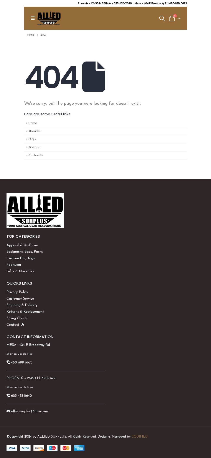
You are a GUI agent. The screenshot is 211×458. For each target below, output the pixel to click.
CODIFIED (140, 436)
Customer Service (20, 298)
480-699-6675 (21, 362)
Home (32, 123)
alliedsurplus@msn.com (29, 411)
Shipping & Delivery (22, 305)
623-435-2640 (21, 396)
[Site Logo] (49, 18)
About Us (34, 131)
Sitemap (34, 147)
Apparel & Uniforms (22, 245)
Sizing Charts (17, 318)
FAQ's (32, 139)
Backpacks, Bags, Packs (25, 252)
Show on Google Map (20, 354)
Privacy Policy (17, 292)
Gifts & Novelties (20, 271)
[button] (34, 18)
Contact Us (36, 155)
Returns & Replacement (25, 312)
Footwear (14, 265)
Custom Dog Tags (21, 258)
